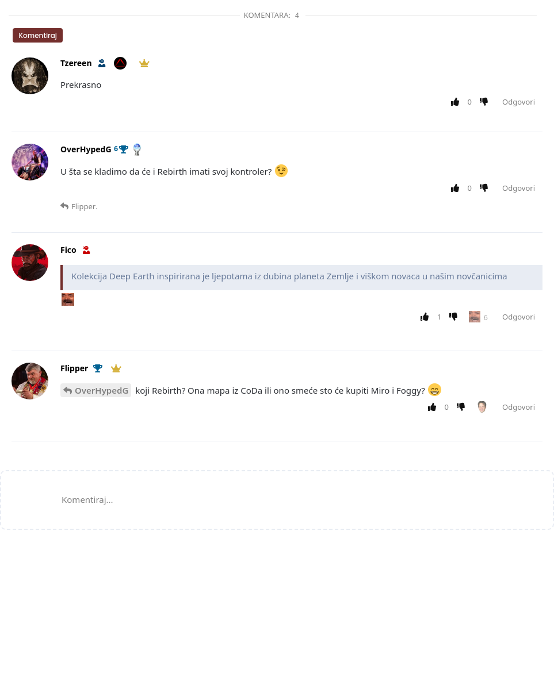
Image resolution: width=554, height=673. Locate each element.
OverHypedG (101, 390)
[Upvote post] (457, 102)
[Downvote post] (486, 102)
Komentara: (273, 15)
